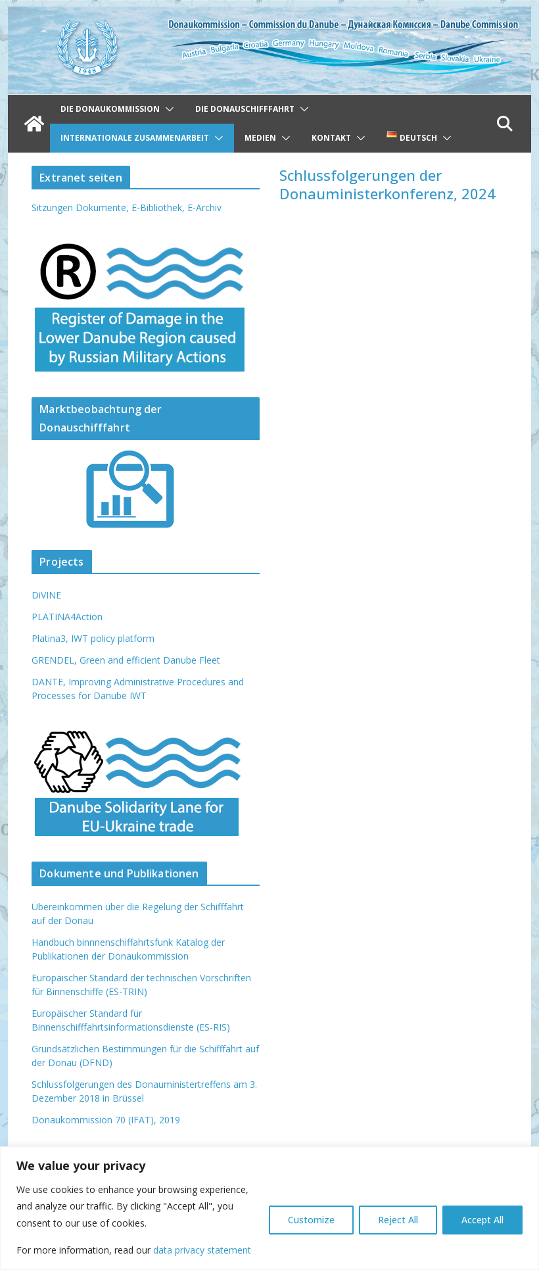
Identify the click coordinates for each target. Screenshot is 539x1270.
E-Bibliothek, (159, 207)
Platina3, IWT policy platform (93, 638)
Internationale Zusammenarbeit (134, 137)
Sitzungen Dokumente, (80, 207)
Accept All (482, 1219)
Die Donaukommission (110, 108)
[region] (269, 1208)
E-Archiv (204, 207)
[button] (167, 109)
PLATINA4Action (67, 616)
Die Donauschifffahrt (244, 108)
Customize (311, 1219)
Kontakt (331, 137)
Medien (260, 137)
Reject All (398, 1219)
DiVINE (46, 595)
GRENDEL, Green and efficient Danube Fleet (126, 660)
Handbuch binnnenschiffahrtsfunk (102, 942)
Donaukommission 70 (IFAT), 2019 (106, 1119)
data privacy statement (202, 1250)
